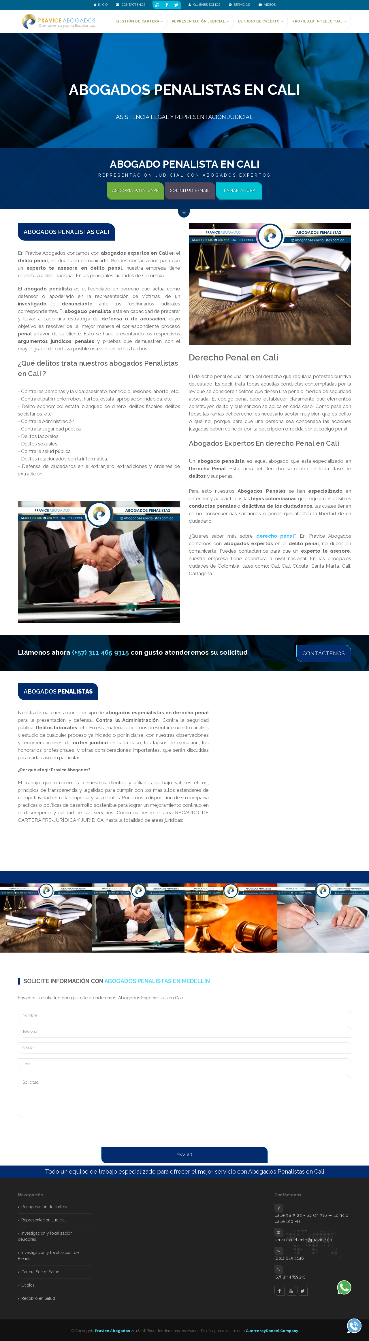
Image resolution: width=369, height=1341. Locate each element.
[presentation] (62, 1132)
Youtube (291, 1289)
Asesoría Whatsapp (135, 190)
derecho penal (275, 536)
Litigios (28, 1283)
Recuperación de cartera (44, 1205)
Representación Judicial (43, 1218)
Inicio (101, 5)
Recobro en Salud (38, 1297)
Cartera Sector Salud (40, 1270)
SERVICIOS (239, 5)
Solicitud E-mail (190, 190)
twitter (303, 1289)
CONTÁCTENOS (130, 5)
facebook (279, 1289)
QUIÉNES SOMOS (204, 5)
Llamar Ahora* (239, 190)
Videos (267, 5)
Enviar (185, 1153)
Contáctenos (323, 652)
